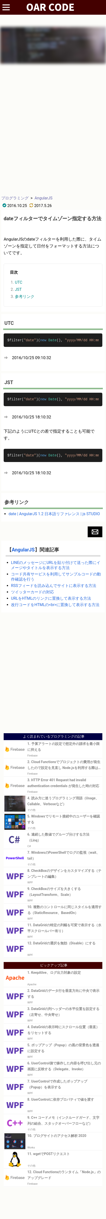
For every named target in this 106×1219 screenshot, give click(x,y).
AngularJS (43, 198)
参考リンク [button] (24, 296)
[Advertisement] (53, 129)
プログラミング (15, 198)
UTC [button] (18, 282)
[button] (95, 531)
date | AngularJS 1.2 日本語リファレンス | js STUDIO (54, 514)
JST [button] (18, 289)
